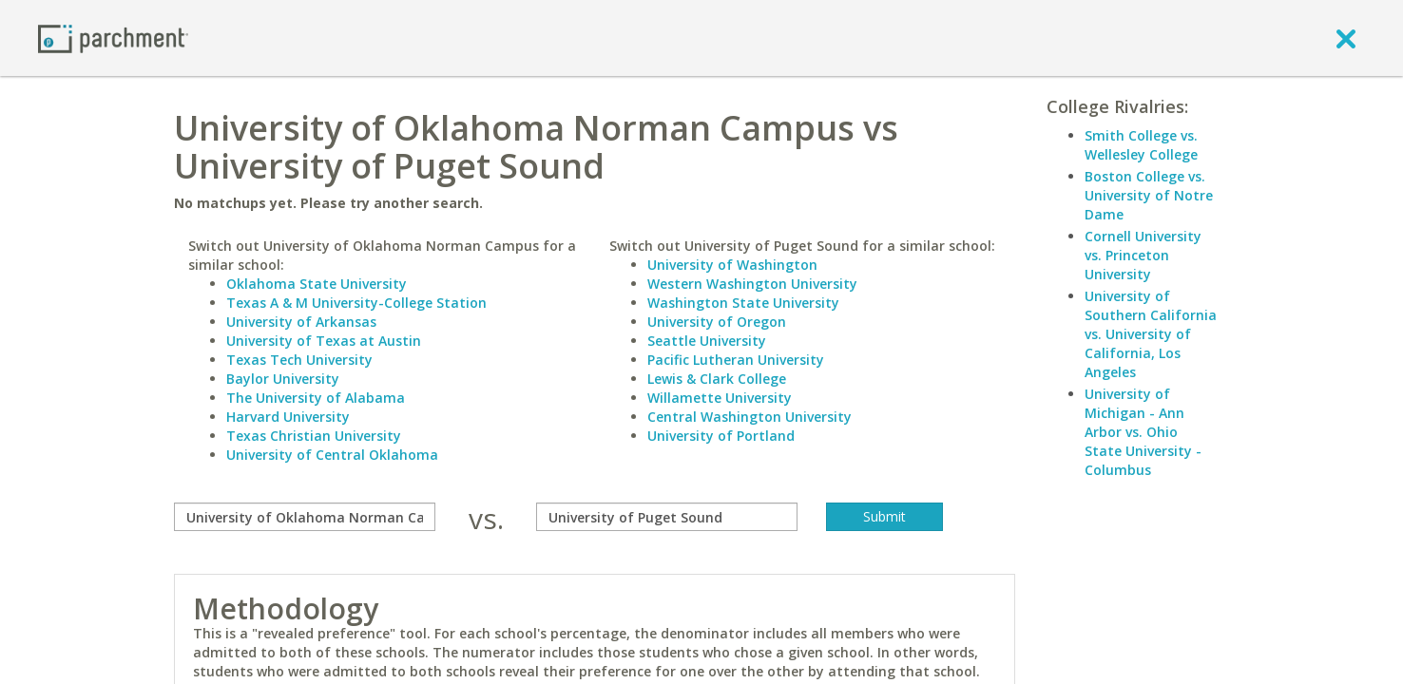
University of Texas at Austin (323, 341)
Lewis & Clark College (716, 379)
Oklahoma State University (316, 284)
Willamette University (719, 398)
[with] (667, 517)
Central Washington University (749, 417)
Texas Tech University (299, 360)
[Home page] (113, 37)
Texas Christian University (313, 436)
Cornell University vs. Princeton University (1143, 255)
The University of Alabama (315, 398)
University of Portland (721, 436)
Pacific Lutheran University (735, 360)
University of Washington (732, 265)
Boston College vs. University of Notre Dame (1149, 195)
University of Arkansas (301, 322)
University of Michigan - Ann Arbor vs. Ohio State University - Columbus (1143, 432)
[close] (1346, 38)
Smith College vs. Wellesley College (1141, 144)
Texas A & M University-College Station (356, 303)
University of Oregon (716, 322)
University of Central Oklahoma (332, 455)
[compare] (304, 517)
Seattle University (706, 341)
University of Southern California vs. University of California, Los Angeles (1151, 334)
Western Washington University (752, 284)
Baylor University (282, 379)
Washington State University (743, 303)
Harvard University (288, 417)
